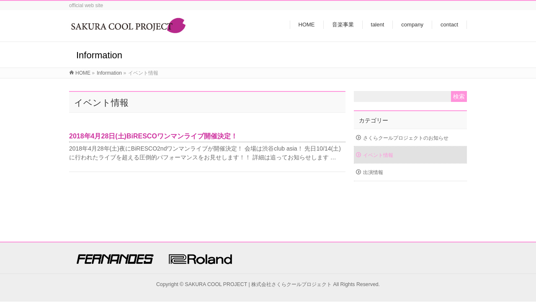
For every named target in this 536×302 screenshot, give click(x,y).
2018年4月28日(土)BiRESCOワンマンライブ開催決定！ (153, 136)
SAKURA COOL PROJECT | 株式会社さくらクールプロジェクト (258, 284)
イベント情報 (378, 155)
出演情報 (373, 172)
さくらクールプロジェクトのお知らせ (405, 138)
